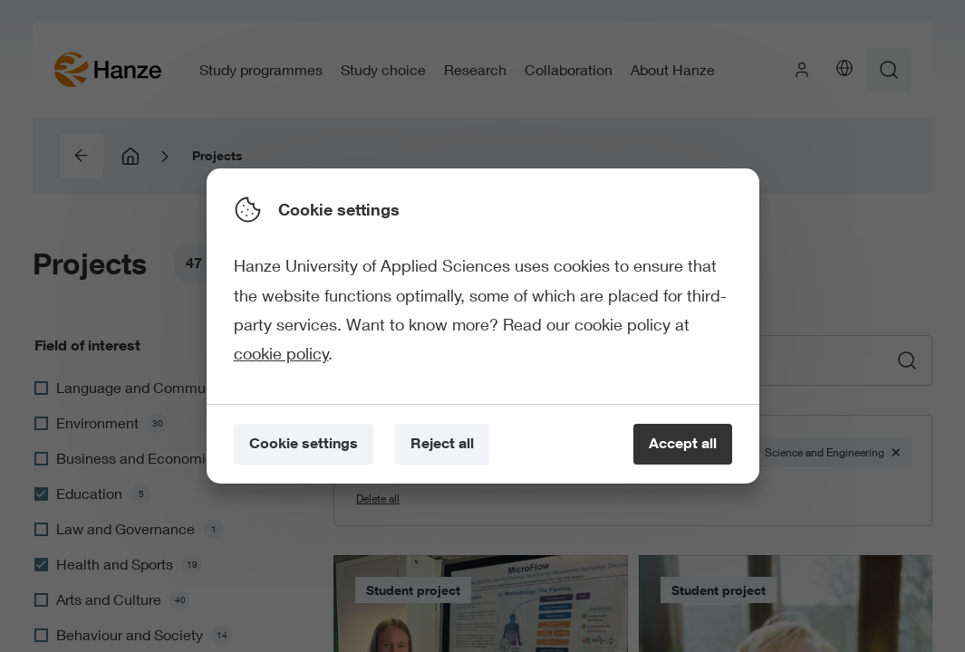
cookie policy (281, 353)
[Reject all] (442, 444)
